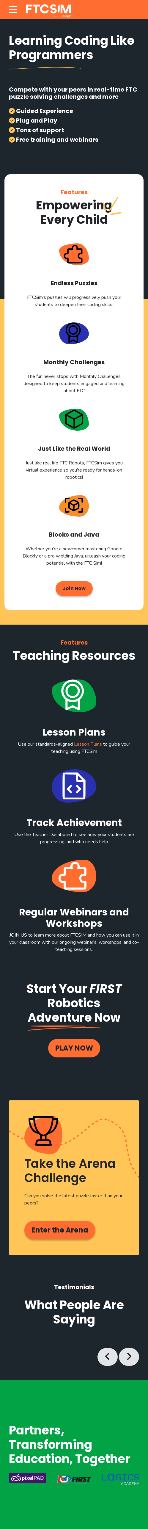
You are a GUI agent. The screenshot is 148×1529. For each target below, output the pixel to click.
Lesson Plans (88, 744)
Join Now (74, 588)
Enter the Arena (60, 1230)
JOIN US (18, 935)
